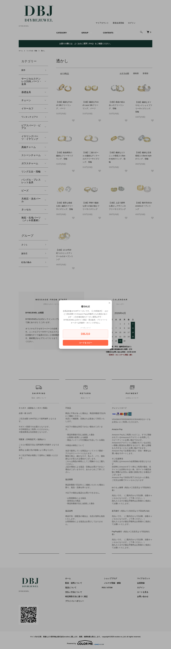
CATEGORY (61, 33)
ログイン (131, 23)
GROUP (84, 33)
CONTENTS (108, 33)
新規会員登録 (118, 23)
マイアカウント (102, 23)
